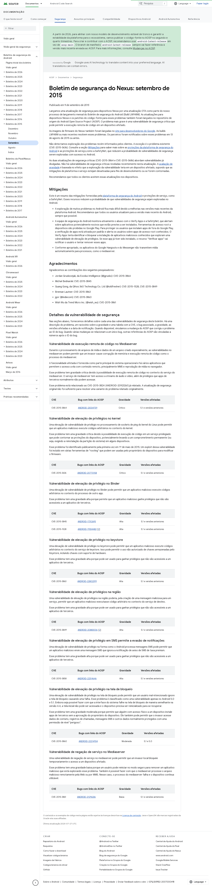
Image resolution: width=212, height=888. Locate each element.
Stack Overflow (163, 865)
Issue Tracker (162, 869)
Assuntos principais (84, 19)
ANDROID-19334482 (87, 529)
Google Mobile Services (167, 860)
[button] (17, 46)
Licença (97, 882)
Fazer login (202, 3)
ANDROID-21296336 (86, 797)
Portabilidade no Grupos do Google (115, 869)
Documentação (14, 12)
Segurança (78, 77)
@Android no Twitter (109, 841)
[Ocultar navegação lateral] (35, 883)
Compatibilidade (111, 19)
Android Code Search (61, 3)
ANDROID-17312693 (87, 521)
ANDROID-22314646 (87, 678)
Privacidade (109, 882)
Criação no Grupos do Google (113, 865)
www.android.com (164, 855)
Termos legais (84, 882)
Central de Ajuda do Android (169, 841)
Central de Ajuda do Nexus (168, 850)
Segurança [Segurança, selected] (60, 19)
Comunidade (68, 882)
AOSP (51, 77)
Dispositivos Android (139, 19)
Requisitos (48, 846)
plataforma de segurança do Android (122, 195)
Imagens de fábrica (52, 860)
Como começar (38, 19)
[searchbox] (20, 28)
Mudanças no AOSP (144, 48)
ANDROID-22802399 (87, 581)
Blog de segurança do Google (113, 855)
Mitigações (94, 147)
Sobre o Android (51, 882)
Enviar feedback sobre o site (132, 882)
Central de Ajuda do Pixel (167, 846)
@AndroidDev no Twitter (110, 846)
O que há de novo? (13, 19)
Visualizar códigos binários (55, 855)
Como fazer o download (54, 850)
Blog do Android (107, 850)
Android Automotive (169, 19)
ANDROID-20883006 (88, 630)
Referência (194, 19)
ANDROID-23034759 (87, 408)
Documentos (63, 77)
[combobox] (152, 3)
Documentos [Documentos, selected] (32, 3)
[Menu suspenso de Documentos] (43, 3)
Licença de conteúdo (131, 815)
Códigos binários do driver (55, 865)
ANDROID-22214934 (88, 741)
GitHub (46, 869)
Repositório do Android (53, 841)
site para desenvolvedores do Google (135, 131)
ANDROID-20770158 (87, 473)
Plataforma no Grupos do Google (114, 860)
